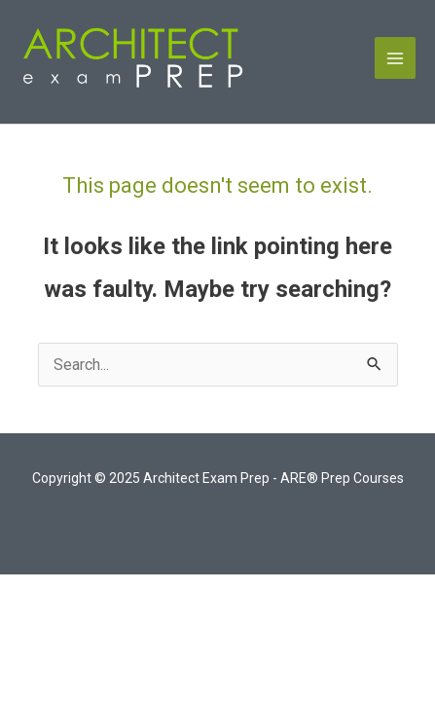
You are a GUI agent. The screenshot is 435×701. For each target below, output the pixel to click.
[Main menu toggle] (395, 57)
